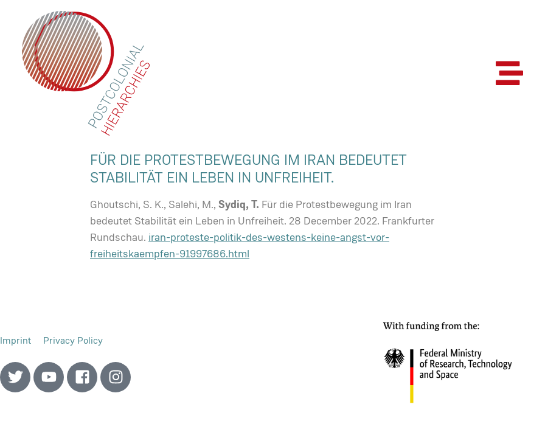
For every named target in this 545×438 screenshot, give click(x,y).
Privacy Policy (73, 340)
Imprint (15, 340)
